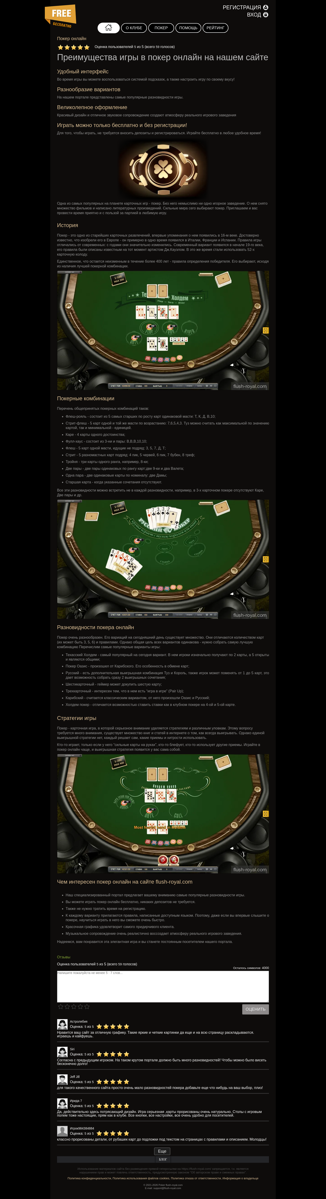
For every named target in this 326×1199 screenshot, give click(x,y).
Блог (163, 1159)
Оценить (256, 1009)
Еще (162, 1151)
